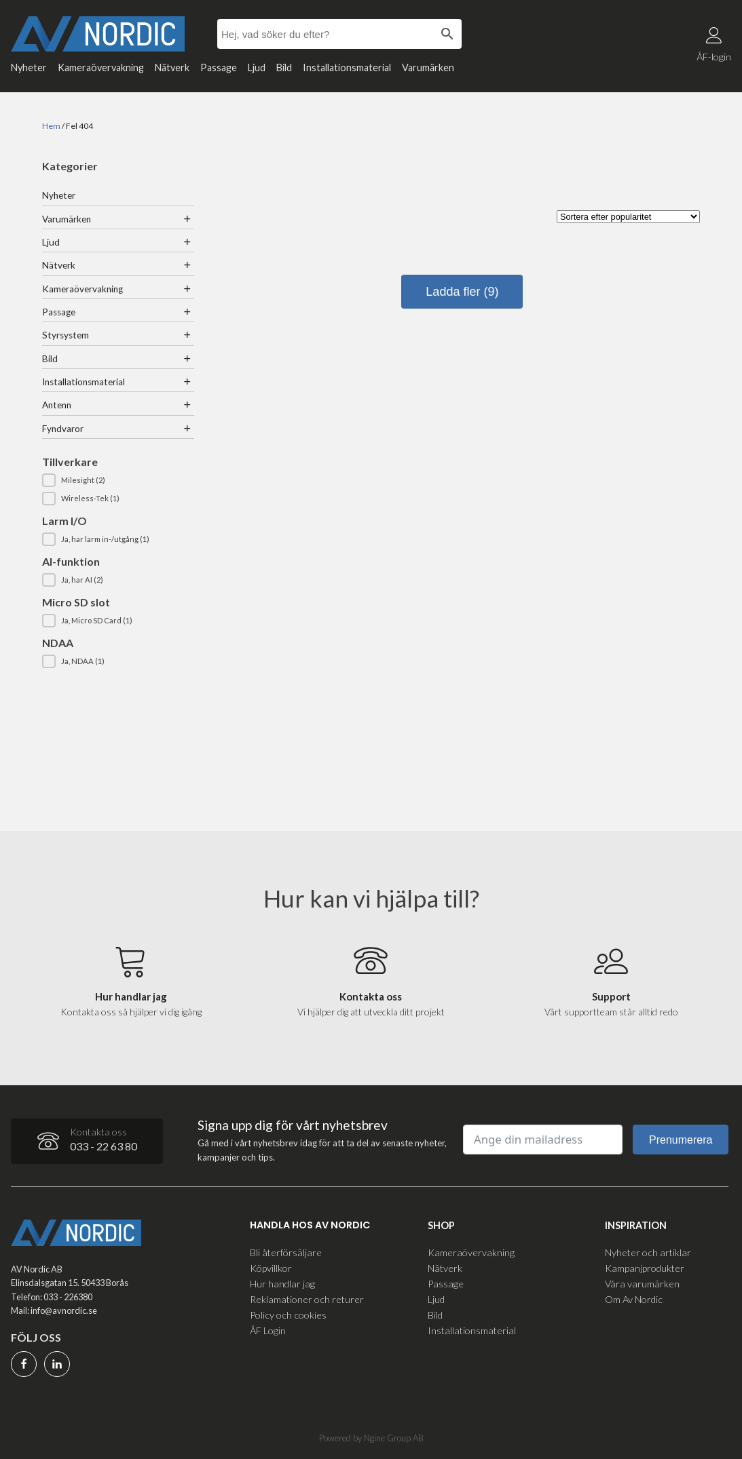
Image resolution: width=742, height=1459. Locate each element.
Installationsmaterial (347, 67)
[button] (118, 480)
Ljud (256, 67)
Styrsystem (65, 335)
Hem (51, 126)
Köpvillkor (271, 1268)
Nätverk (172, 67)
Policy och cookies (288, 1315)
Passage (218, 67)
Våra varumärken (642, 1283)
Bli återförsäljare (286, 1252)
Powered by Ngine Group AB (371, 1438)
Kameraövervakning (101, 67)
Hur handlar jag (282, 1283)
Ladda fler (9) (462, 291)
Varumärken (428, 67)
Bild (284, 67)
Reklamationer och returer (307, 1299)
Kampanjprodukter (644, 1268)
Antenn (56, 405)
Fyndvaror (63, 428)
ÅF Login (268, 1330)
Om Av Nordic (634, 1299)
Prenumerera (680, 1140)
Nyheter (29, 67)
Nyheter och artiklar (648, 1252)
